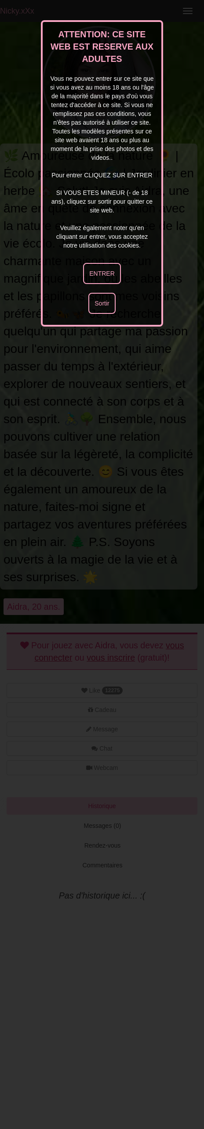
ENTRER (102, 273)
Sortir (102, 303)
